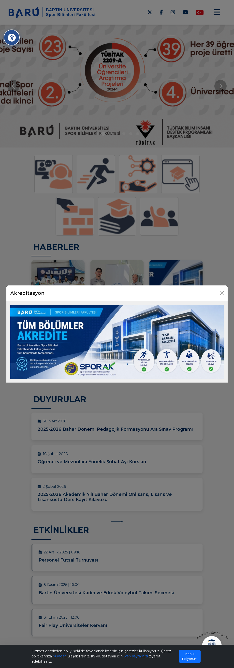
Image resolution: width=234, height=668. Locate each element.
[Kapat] (222, 293)
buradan (60, 656)
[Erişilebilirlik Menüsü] (12, 37)
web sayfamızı (136, 656)
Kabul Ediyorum (189, 656)
